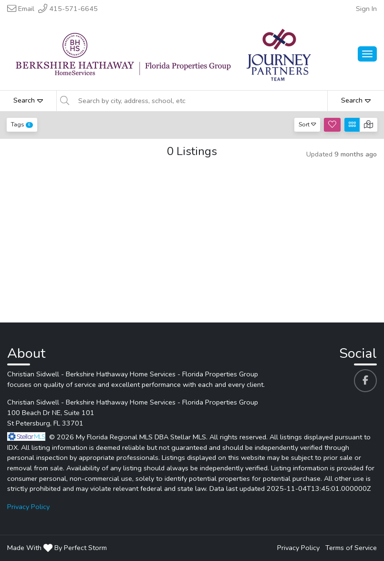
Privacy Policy (28, 506)
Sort (307, 124)
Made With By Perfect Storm (57, 547)
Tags (22, 124)
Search (28, 100)
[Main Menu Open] (367, 54)
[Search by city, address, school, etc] (200, 100)
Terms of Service (351, 547)
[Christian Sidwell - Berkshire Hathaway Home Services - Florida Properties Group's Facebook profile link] (365, 380)
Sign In (366, 8)
